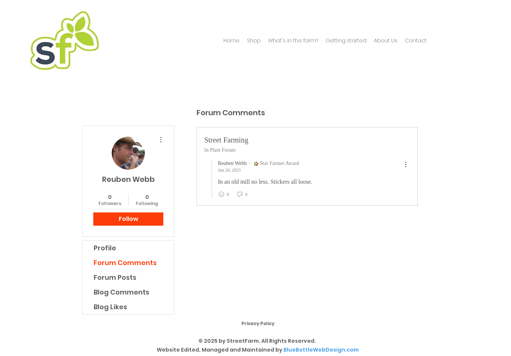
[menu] (405, 165)
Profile (105, 248)
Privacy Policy (257, 323)
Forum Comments (125, 262)
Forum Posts (115, 277)
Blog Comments (121, 292)
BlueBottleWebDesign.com (321, 349)
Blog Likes (110, 306)
